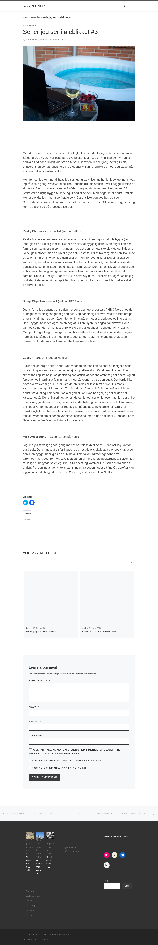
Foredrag (30, 891)
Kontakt (29, 900)
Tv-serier (35, 17)
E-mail (35, 721)
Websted (36, 735)
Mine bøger (31, 905)
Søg (106, 881)
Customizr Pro (44, 939)
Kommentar (39, 680)
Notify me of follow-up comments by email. (69, 760)
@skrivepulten (72, 851)
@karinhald (70, 847)
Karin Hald (31, 40)
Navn (34, 707)
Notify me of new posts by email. (60, 768)
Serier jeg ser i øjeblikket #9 (42, 631)
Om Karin (30, 910)
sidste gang (38, 184)
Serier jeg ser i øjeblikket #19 (99, 631)
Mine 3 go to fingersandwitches (29, 847)
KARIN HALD (38, 934)
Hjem (25, 17)
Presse (29, 915)
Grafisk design (33, 896)
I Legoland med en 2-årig (50, 847)
